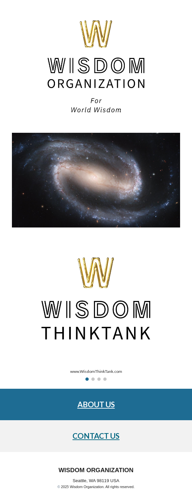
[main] (96, 405)
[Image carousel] (95, 312)
